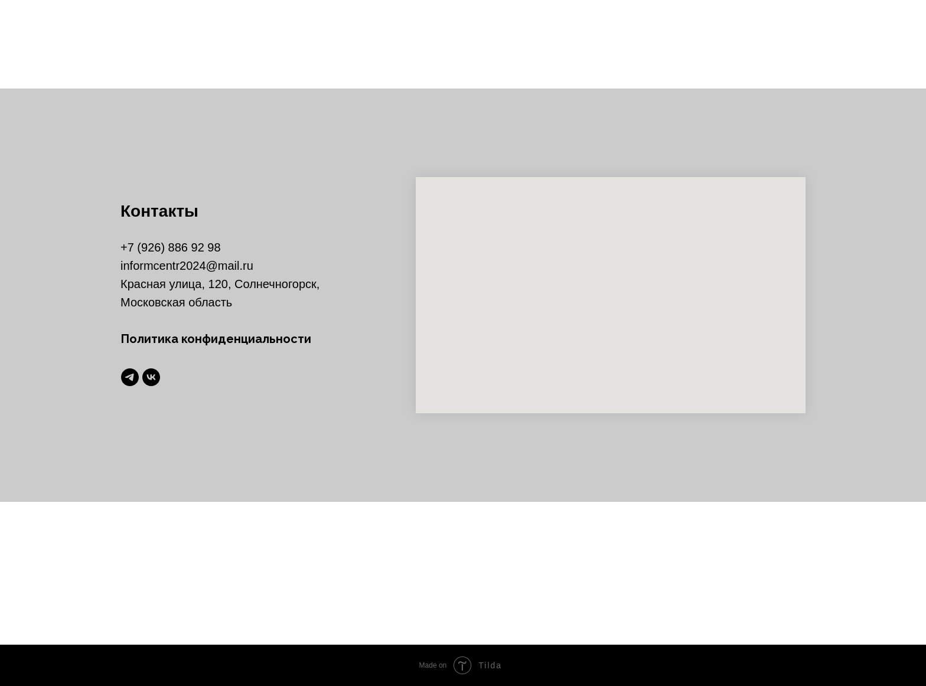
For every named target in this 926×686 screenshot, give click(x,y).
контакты (700, 31)
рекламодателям (789, 31)
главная (504, 31)
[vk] (890, 31)
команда (632, 31)
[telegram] (864, 31)
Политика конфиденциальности (215, 339)
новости (567, 31)
